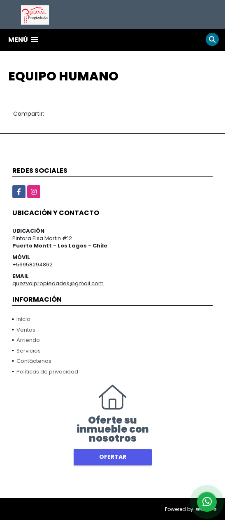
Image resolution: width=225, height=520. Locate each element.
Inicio (23, 319)
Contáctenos (33, 361)
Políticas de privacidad (47, 372)
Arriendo (28, 340)
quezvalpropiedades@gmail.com (58, 283)
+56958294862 (32, 264)
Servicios (28, 351)
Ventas (25, 330)
